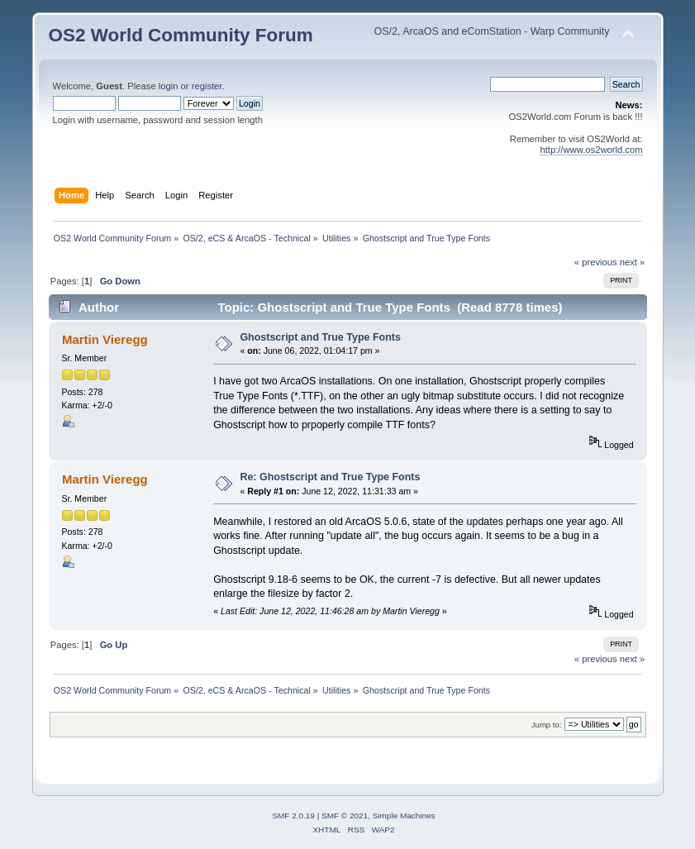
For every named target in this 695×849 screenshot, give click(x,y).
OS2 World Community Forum (181, 35)
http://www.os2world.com (591, 150)
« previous (595, 262)
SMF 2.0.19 (293, 815)
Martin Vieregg (105, 339)
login (169, 86)
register (207, 86)
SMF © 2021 (344, 815)
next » (632, 262)
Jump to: (546, 724)
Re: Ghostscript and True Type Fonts (330, 477)
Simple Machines (404, 815)
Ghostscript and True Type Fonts (320, 337)
